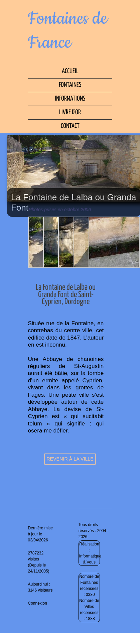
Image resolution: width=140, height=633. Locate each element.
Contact (70, 126)
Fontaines (70, 85)
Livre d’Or (70, 112)
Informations (70, 99)
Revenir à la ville (70, 459)
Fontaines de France (68, 31)
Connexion (37, 603)
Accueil (70, 71)
